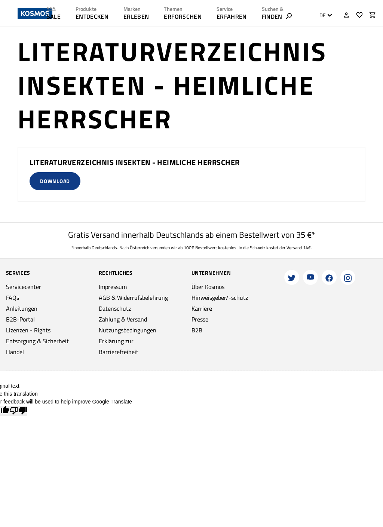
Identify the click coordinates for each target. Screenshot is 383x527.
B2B (197, 330)
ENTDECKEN (92, 16)
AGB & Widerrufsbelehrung (133, 297)
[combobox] (323, 15)
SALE (54, 16)
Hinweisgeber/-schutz (220, 297)
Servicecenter (23, 286)
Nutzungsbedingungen (127, 330)
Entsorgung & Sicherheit (37, 340)
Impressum (113, 286)
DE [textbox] (322, 15)
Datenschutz (115, 308)
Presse (200, 319)
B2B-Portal (20, 319)
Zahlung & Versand (123, 319)
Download (55, 181)
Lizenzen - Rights (28, 330)
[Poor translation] (18, 411)
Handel (15, 351)
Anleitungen (21, 308)
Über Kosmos (208, 286)
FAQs (12, 297)
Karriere (202, 308)
